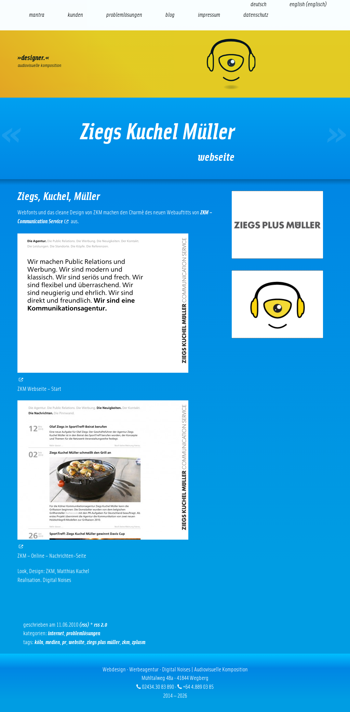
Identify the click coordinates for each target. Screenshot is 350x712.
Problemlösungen (83, 633)
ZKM (126, 642)
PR (64, 642)
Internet (56, 633)
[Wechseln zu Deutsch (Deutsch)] (258, 4)
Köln (39, 642)
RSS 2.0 (100, 625)
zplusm (138, 642)
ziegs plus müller (103, 642)
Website (76, 642)
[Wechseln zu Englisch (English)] (308, 4)
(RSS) (84, 625)
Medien (52, 642)
